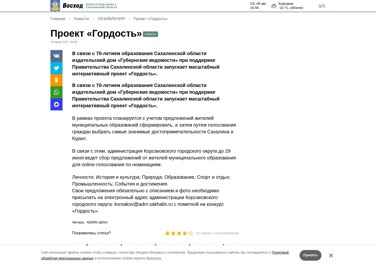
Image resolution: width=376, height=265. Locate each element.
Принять (310, 255)
